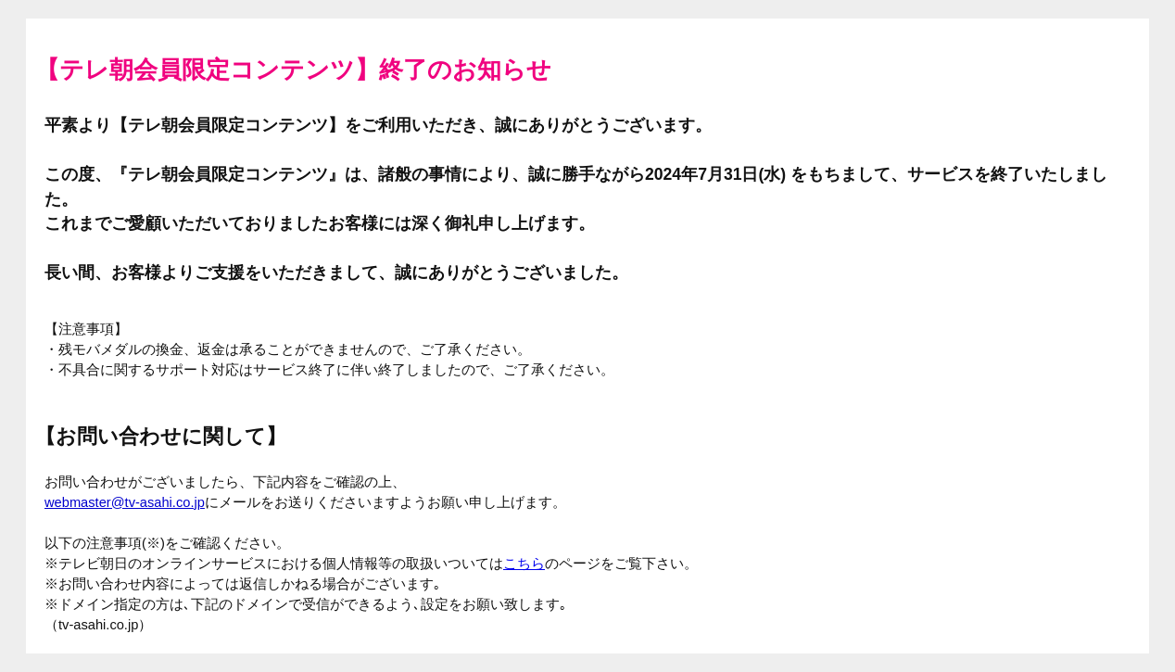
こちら (524, 563)
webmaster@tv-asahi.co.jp (124, 502)
